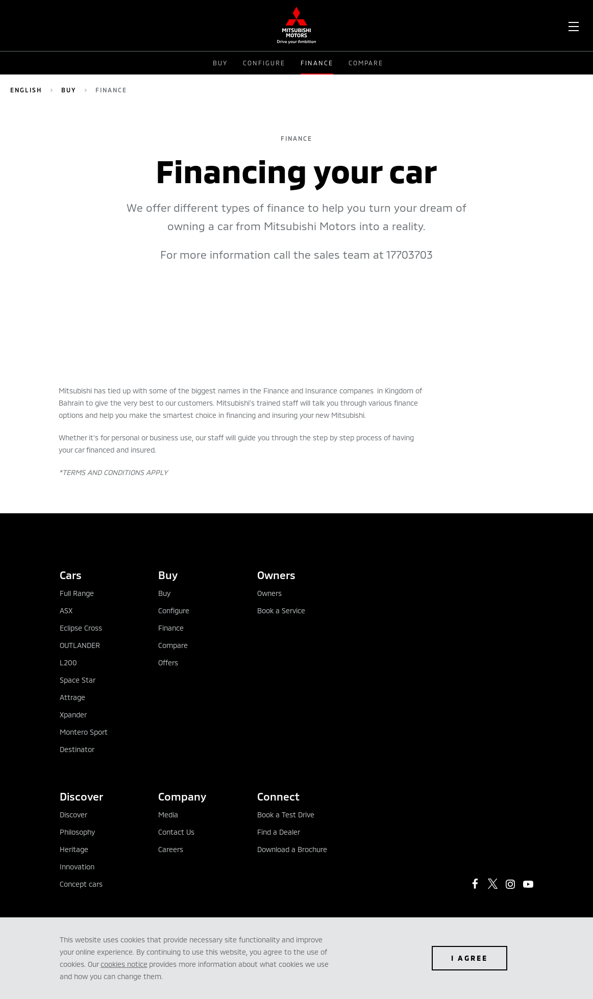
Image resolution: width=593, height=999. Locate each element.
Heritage (74, 849)
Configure (264, 62)
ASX (66, 610)
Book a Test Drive (285, 814)
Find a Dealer (278, 832)
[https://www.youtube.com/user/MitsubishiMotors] (528, 884)
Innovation (77, 866)
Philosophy (77, 832)
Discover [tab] (81, 796)
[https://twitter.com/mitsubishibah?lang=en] (493, 884)
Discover (73, 814)
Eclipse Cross (81, 627)
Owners (269, 593)
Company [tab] (182, 796)
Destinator (77, 749)
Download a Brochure (292, 849)
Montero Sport (84, 732)
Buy (220, 62)
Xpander (73, 714)
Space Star (77, 680)
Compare (366, 62)
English (26, 89)
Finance (171, 627)
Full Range (77, 593)
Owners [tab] (276, 574)
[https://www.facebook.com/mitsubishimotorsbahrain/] (475, 884)
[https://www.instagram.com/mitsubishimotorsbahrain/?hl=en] (510, 884)
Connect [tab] (278, 796)
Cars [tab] (71, 574)
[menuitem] (89, 25)
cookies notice (124, 964)
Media (168, 814)
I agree (469, 958)
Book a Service (281, 610)
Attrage (72, 697)
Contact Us (176, 832)
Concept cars (81, 884)
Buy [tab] (168, 574)
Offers (168, 662)
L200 (68, 662)
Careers (170, 849)
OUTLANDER (80, 645)
